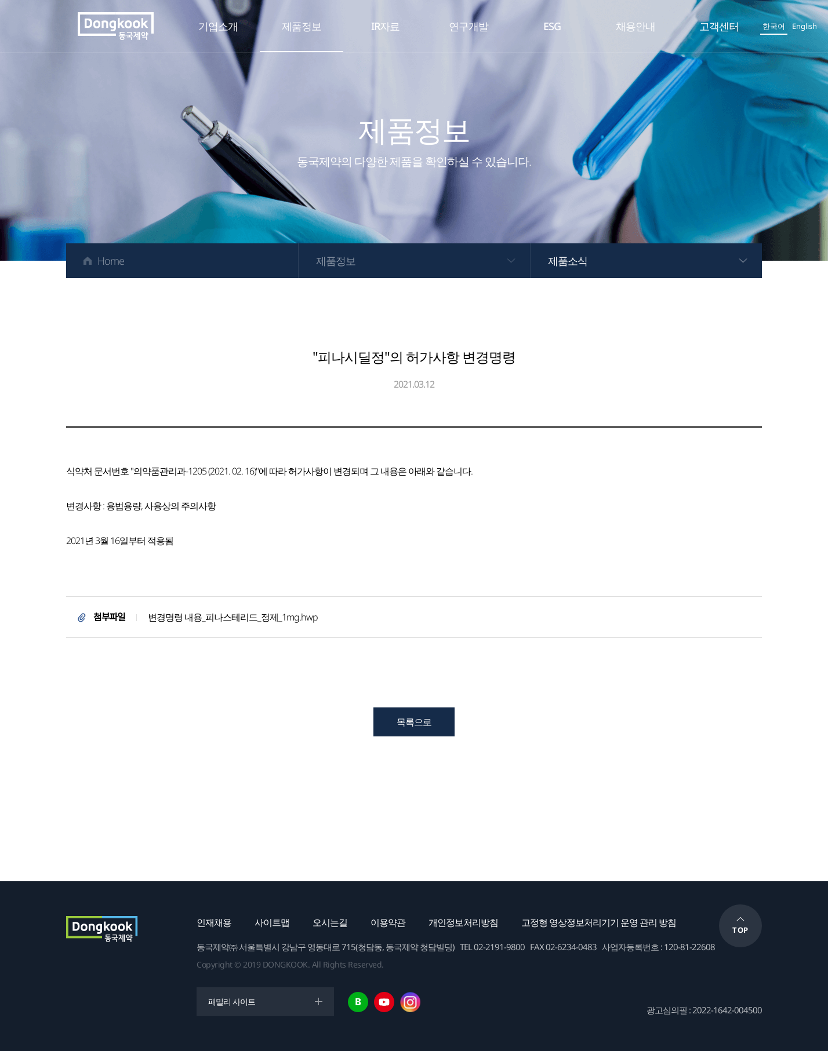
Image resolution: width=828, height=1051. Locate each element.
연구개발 (468, 26)
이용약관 (388, 922)
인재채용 (214, 922)
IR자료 (385, 26)
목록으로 (414, 722)
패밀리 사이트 (231, 1001)
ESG (552, 26)
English (804, 26)
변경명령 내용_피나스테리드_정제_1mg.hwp (233, 617)
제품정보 (301, 26)
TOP (740, 930)
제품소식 (567, 261)
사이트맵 (272, 922)
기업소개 (218, 26)
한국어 (773, 26)
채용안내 (635, 26)
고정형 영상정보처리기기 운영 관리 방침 (598, 922)
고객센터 (719, 26)
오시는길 (330, 922)
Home (110, 261)
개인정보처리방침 (463, 922)
